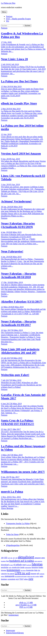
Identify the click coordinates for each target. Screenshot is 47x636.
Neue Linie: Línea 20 (14, 59)
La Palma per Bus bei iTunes (19, 81)
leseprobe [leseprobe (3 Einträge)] (30, 570)
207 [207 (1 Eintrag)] (14, 558)
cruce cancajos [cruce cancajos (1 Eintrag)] (38, 561)
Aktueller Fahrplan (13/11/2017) (21, 301)
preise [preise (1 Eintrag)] (2, 576)
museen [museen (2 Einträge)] (33, 574)
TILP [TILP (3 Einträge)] (21, 579)
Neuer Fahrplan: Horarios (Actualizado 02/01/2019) (18, 225)
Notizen (9, 16)
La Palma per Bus (8, 3)
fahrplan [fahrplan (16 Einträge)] (37, 564)
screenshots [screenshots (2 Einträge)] (11, 579)
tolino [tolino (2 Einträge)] (26, 579)
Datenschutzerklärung (15, 633)
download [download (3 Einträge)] (5, 565)
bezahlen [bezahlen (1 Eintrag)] (3, 561)
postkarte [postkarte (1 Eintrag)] (41, 573)
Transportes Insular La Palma (18, 523)
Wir (7, 21)
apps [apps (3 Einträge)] (43, 558)
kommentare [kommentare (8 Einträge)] (13, 570)
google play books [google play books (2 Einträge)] (18, 567)
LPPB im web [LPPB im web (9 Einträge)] (22, 573)
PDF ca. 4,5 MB (25, 607)
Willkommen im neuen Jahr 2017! (23, 471)
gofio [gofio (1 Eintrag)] (10, 567)
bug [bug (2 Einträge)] (7, 561)
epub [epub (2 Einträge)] (24, 565)
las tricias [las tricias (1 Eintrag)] (23, 570)
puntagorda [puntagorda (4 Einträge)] (9, 576)
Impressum (10, 630)
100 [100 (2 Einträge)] (2, 558)
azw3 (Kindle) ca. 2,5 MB (26, 605)
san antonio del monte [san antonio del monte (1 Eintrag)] (21, 576)
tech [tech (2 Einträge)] (17, 579)
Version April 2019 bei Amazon (21, 153)
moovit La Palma (12, 491)
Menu (4, 12)
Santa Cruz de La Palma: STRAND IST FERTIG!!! (17, 422)
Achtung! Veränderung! (16, 201)
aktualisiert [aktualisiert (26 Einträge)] (26, 557)
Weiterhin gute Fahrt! (15, 375)
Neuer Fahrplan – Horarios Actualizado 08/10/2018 (18, 275)
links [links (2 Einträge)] (36, 570)
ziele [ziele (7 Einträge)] (30, 578)
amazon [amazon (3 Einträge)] (38, 558)
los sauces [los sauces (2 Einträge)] (10, 574)
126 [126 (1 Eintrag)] (9, 558)
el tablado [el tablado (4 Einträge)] (17, 564)
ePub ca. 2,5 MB (26, 602)
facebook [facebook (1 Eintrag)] (28, 565)
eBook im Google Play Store (19, 103)
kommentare (14, 615)
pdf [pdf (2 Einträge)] (38, 574)
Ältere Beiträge (7, 508)
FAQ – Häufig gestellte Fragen (18, 19)
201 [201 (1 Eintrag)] (11, 558)
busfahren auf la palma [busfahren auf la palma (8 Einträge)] (21, 560)
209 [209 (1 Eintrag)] (16, 558)
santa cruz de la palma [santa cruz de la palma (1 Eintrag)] (33, 576)
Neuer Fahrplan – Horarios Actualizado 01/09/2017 (18, 323)
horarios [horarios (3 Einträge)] (35, 567)
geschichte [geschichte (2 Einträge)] (4, 567)
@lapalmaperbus (13, 545)
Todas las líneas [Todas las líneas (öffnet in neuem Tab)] (12, 534)
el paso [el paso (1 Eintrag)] (11, 565)
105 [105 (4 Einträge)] (5, 557)
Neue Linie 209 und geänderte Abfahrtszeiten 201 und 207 (20, 351)
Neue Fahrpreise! (12, 251)
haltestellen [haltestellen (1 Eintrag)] (28, 567)
